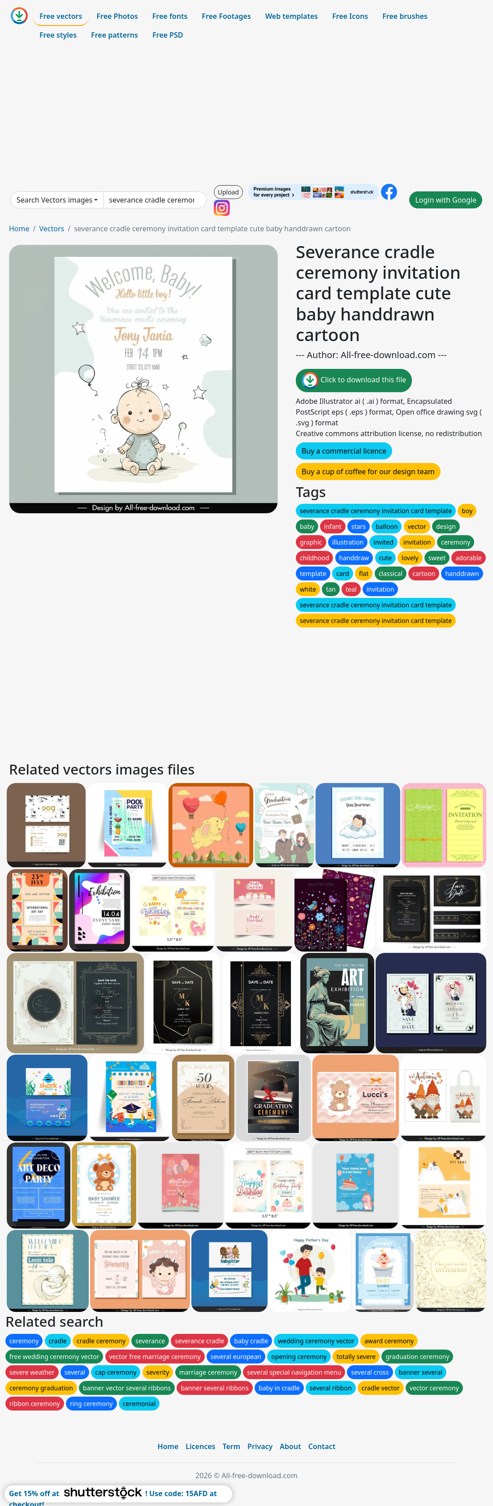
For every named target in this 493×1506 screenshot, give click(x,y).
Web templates (291, 16)
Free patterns (114, 35)
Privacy (259, 1446)
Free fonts (170, 16)
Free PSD (167, 35)
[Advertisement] (246, 114)
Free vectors (60, 16)
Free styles (58, 35)
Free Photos (117, 16)
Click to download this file (354, 380)
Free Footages (226, 16)
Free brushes (405, 16)
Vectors (51, 229)
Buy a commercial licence (344, 451)
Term (231, 1446)
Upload (228, 192)
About (290, 1446)
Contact (322, 1446)
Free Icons (350, 16)
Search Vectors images (54, 200)
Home (19, 229)
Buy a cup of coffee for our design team (368, 471)
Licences (200, 1446)
